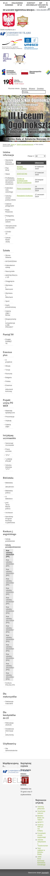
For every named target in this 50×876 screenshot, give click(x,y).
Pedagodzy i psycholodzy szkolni (9, 219)
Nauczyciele (9, 271)
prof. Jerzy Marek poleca (7, 506)
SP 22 (19, 5)
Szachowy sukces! (41, 812)
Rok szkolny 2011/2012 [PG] (9, 676)
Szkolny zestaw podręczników (9, 198)
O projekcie (8, 361)
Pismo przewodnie (24, 189)
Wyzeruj (32, 88)
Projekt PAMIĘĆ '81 (8, 341)
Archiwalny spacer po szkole (37, 6)
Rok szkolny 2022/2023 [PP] (9, 572)
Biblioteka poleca (9, 492)
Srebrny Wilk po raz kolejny (40, 828)
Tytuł (19, 163)
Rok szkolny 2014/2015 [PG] (9, 648)
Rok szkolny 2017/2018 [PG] (9, 620)
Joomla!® (45, 873)
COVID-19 (8, 233)
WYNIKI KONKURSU (22, 168)
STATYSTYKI (22, 174)
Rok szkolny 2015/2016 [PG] (9, 638)
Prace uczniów (8, 450)
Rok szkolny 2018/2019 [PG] (9, 610)
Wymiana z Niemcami (9, 287)
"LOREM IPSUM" (8, 460)
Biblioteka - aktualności (9, 485)
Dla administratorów (9, 749)
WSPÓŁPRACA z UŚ (9, 276)
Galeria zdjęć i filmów (8, 313)
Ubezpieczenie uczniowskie (9, 227)
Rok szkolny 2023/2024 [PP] (9, 563)
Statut (7, 174)
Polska (7, 381)
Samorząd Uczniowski (9, 444)
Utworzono (39, 163)
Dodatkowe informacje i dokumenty (9, 732)
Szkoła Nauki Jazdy (7, 240)
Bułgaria (8, 377)
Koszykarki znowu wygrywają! (41, 835)
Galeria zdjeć (8, 426)
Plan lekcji (7, 169)
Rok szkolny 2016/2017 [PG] (9, 629)
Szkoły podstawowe (9, 540)
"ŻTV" (7, 455)
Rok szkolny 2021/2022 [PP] (9, 582)
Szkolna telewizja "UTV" (8, 467)
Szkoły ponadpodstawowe (25, 144)
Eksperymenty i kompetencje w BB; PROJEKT (9, 323)
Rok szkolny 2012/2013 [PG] (9, 667)
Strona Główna (8, 256)
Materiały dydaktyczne (9, 412)
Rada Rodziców (9, 211)
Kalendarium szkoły (9, 266)
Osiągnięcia (9, 281)
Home (13, 144)
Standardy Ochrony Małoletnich (9, 162)
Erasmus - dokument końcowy (9, 388)
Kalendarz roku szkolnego (9, 190)
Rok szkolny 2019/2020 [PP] (9, 601)
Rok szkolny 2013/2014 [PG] (9, 657)
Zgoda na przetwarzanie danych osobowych (24, 181)
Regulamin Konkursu (25, 196)
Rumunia (8, 374)
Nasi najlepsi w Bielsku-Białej (41, 851)
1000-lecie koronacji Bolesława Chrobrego (41, 861)
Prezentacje (9, 417)
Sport (7, 301)
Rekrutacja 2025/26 (9, 724)
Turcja (7, 370)
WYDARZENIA (9, 261)
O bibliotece (9, 498)
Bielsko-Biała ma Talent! (40, 818)
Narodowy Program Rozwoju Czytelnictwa (9, 520)
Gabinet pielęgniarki (9, 205)
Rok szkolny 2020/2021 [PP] (9, 591)
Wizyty (7, 366)
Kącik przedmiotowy (9, 306)
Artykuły (8, 421)
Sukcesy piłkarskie (41, 808)
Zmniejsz (40, 88)
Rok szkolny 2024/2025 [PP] (9, 554)
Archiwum (9, 513)
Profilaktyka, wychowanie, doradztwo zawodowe (9, 181)
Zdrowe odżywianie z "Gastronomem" (41, 843)
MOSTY (40, 822)
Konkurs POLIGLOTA (9, 684)
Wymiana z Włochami (9, 295)
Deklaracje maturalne (9, 702)
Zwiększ (24, 88)
